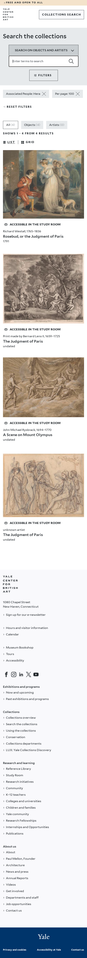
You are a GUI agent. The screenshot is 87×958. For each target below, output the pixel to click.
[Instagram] (14, 674)
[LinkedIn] (21, 674)
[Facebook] (6, 674)
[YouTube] (36, 674)
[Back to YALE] (10, 584)
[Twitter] (29, 674)
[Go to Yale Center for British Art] (8, 14)
